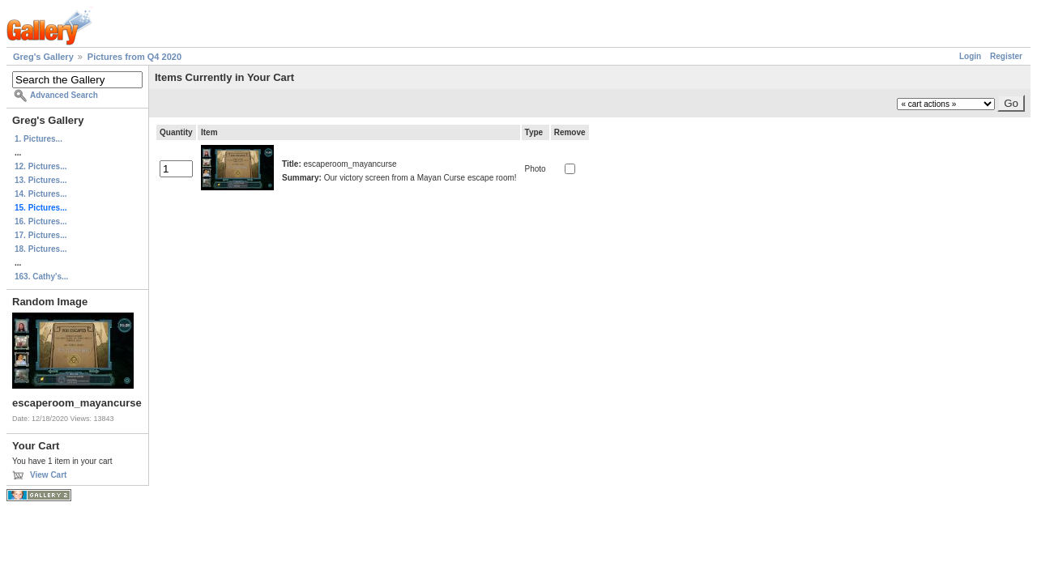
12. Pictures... (40, 166)
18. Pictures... (40, 249)
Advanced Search (64, 95)
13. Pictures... (40, 180)
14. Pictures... (40, 193)
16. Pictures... (40, 221)
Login (970, 56)
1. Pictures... (38, 138)
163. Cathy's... (41, 276)
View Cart (48, 474)
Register (1006, 56)
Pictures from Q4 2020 (134, 57)
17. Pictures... (40, 235)
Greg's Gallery (43, 57)
